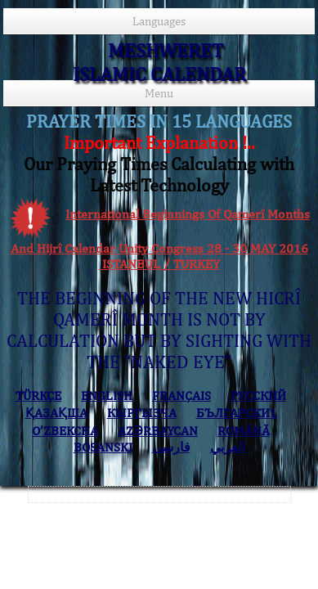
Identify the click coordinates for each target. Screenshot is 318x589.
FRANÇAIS (181, 395)
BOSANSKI (103, 447)
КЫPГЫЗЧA (142, 412)
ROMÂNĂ (243, 430)
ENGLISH (106, 395)
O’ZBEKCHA (65, 430)
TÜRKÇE (38, 395)
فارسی (171, 447)
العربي (227, 447)
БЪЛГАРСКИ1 (236, 412)
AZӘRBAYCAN (158, 430)
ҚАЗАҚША (56, 412)
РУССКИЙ (258, 395)
